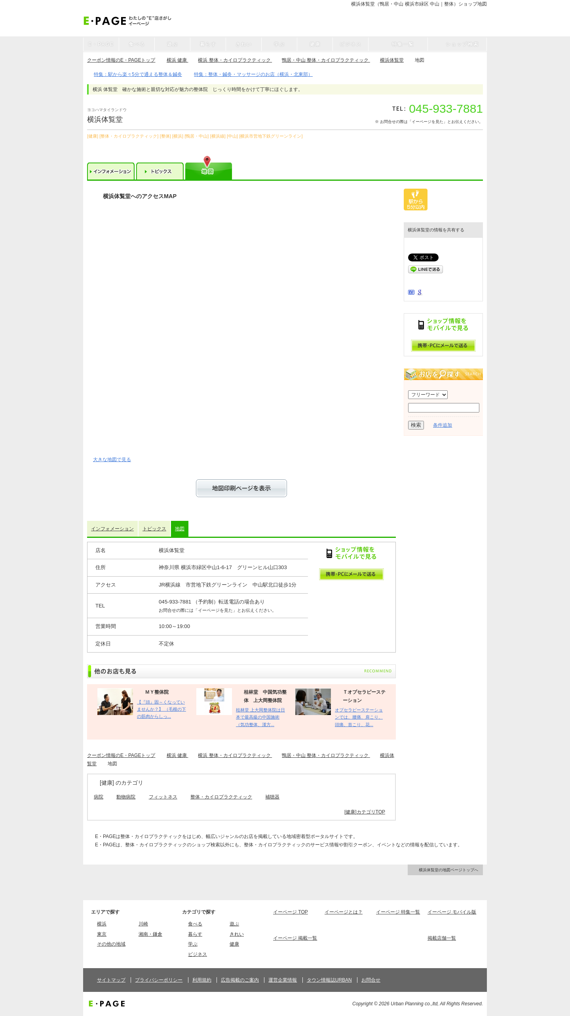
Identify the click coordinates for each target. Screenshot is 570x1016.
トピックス (154, 529)
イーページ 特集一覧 (398, 912)
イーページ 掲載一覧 (295, 938)
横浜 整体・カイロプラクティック (235, 60)
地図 (179, 529)
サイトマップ (111, 980)
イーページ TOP (290, 912)
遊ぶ (234, 924)
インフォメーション (112, 529)
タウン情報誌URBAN (329, 980)
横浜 (101, 924)
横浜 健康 (177, 60)
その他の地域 (111, 944)
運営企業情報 (282, 980)
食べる (195, 924)
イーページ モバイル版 (452, 912)
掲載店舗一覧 (442, 938)
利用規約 (201, 980)
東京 (101, 934)
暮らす (195, 934)
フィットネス (163, 797)
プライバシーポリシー (158, 980)
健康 (234, 944)
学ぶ (193, 944)
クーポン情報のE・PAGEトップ (121, 60)
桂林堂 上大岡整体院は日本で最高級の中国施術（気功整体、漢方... (260, 717)
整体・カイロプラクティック (221, 797)
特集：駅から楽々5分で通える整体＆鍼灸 (138, 74)
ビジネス (197, 954)
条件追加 (442, 425)
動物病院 (125, 797)
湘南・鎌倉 (150, 934)
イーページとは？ (344, 912)
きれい (237, 934)
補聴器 (272, 797)
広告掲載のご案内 (240, 980)
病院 (98, 797)
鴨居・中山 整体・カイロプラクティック (326, 60)
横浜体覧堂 (392, 60)
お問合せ (370, 980)
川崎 (143, 924)
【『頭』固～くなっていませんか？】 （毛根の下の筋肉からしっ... (161, 709)
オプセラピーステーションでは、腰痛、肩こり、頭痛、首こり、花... (359, 717)
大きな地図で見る (112, 459)
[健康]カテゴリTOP (364, 812)
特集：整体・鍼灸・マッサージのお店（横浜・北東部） (253, 74)
